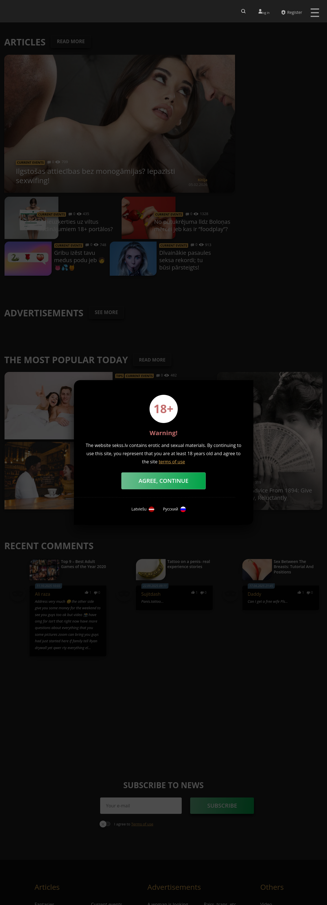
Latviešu (143, 509)
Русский (174, 509)
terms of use (172, 462)
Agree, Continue (163, 481)
